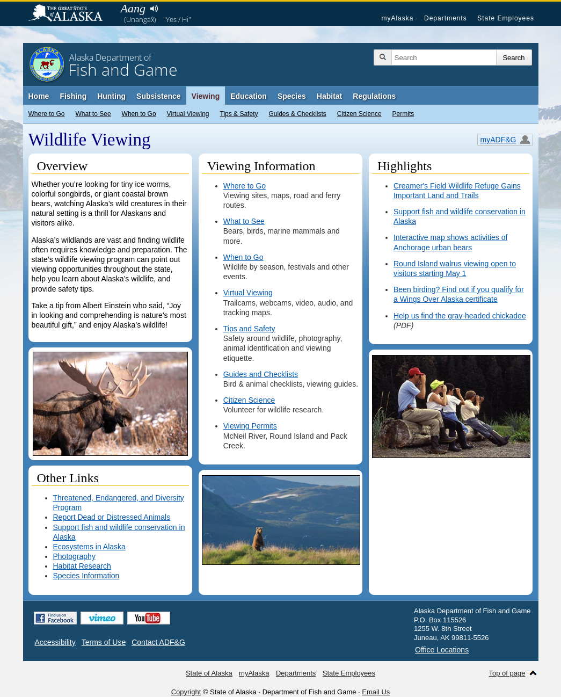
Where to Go (46, 114)
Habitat (329, 96)
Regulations (374, 96)
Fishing (73, 96)
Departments (445, 18)
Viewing (206, 96)
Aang (133, 8)
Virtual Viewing (188, 114)
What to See (93, 114)
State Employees (505, 18)
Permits (403, 114)
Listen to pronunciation (154, 8)
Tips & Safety (239, 114)
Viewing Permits (250, 426)
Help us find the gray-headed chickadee (460, 315)
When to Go (139, 114)
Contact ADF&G (158, 642)
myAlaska (397, 18)
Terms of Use (104, 642)
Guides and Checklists (260, 374)
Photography (74, 556)
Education (248, 96)
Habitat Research (82, 566)
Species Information (86, 575)
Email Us (376, 692)
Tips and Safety (249, 328)
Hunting (111, 96)
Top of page (507, 673)
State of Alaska (70, 14)
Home (38, 96)
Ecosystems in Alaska (89, 546)
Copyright (186, 692)
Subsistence (158, 96)
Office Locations (442, 649)
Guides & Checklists (297, 114)
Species (292, 96)
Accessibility (55, 642)
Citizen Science (359, 114)
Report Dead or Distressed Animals (112, 517)
